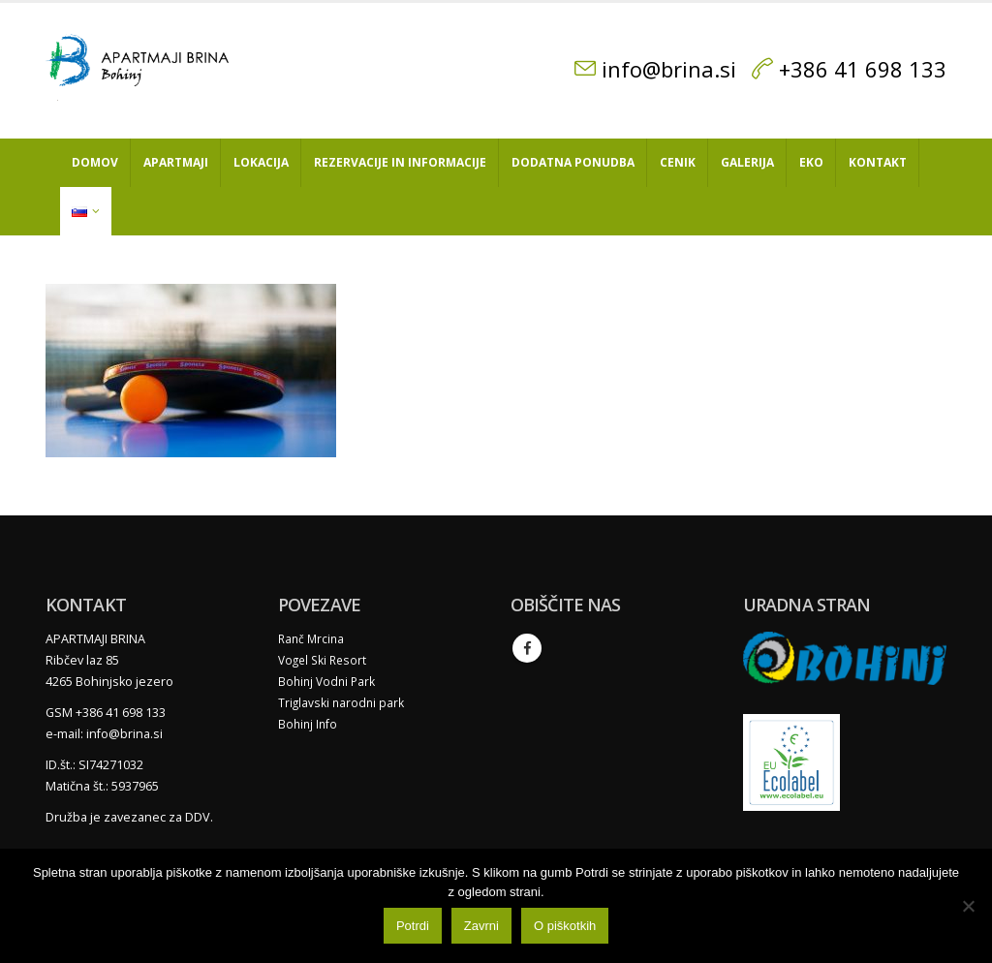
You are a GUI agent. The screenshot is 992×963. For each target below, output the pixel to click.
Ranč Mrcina (313, 639)
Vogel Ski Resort (325, 660)
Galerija (747, 162)
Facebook (527, 648)
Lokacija (261, 162)
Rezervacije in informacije (400, 162)
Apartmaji (175, 162)
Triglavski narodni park (342, 703)
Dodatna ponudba (573, 162)
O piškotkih (570, 930)
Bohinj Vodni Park (329, 681)
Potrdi (417, 930)
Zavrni (486, 930)
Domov (95, 162)
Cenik (678, 162)
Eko (811, 162)
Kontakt (878, 162)
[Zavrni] (967, 907)
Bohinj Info (309, 724)
